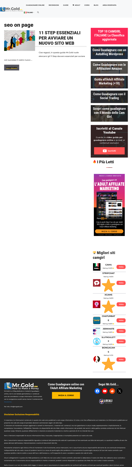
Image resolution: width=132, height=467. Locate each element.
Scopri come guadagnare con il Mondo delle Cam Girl (109, 113)
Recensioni (54, 5)
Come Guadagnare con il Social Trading (109, 96)
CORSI (87, 5)
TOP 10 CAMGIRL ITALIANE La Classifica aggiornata (109, 35)
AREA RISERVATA (109, 5)
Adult (77, 5)
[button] (38, 12)
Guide (65, 5)
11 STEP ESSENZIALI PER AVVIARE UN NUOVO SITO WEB (60, 38)
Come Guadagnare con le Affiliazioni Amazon (109, 67)
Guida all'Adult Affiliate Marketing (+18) (109, 81)
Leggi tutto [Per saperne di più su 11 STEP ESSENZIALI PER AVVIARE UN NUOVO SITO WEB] (11, 67)
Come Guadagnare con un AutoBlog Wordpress (109, 52)
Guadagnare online (35, 5)
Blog (96, 5)
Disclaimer (8, 402)
